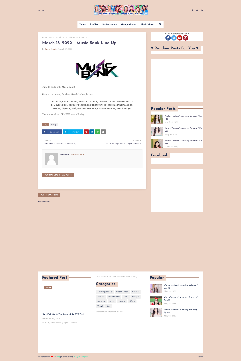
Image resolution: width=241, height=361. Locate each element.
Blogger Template (81, 357)
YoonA (100, 306)
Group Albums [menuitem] (128, 24)
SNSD (126, 296)
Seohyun (135, 296)
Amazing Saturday (104, 292)
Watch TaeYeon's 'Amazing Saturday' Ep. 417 (181, 298)
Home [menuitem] (82, 24)
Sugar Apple (51, 49)
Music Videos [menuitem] (147, 24)
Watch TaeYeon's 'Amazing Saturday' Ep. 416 (181, 286)
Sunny (112, 301)
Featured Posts (122, 292)
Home (41, 10)
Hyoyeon (136, 292)
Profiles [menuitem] (94, 24)
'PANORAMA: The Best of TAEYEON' (63, 314)
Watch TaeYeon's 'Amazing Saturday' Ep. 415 (183, 129)
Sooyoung (101, 301)
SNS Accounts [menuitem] (109, 24)
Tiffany (132, 301)
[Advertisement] (177, 80)
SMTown (101, 296)
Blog (58, 357)
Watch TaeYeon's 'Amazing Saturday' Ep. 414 (183, 117)
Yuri (108, 306)
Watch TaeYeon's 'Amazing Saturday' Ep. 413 (183, 142)
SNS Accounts (114, 296)
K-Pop (51, 37)
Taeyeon (121, 301)
